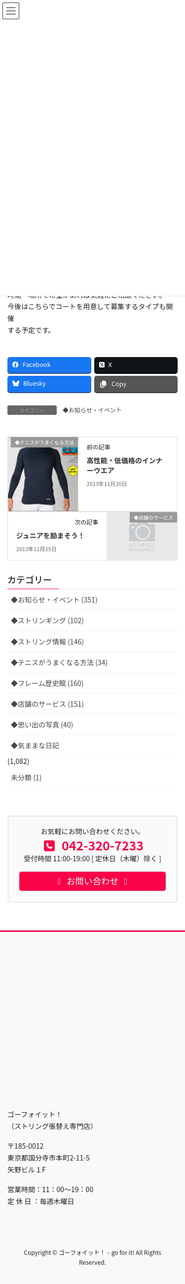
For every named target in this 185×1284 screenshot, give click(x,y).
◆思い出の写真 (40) (42, 724)
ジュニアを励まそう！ (50, 535)
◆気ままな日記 (35, 745)
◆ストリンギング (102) (47, 620)
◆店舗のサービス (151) (47, 704)
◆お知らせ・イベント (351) (54, 599)
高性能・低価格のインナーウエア (125, 465)
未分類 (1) (26, 777)
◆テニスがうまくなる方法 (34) (59, 662)
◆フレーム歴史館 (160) (47, 683)
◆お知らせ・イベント (92, 409)
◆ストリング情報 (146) (47, 641)
